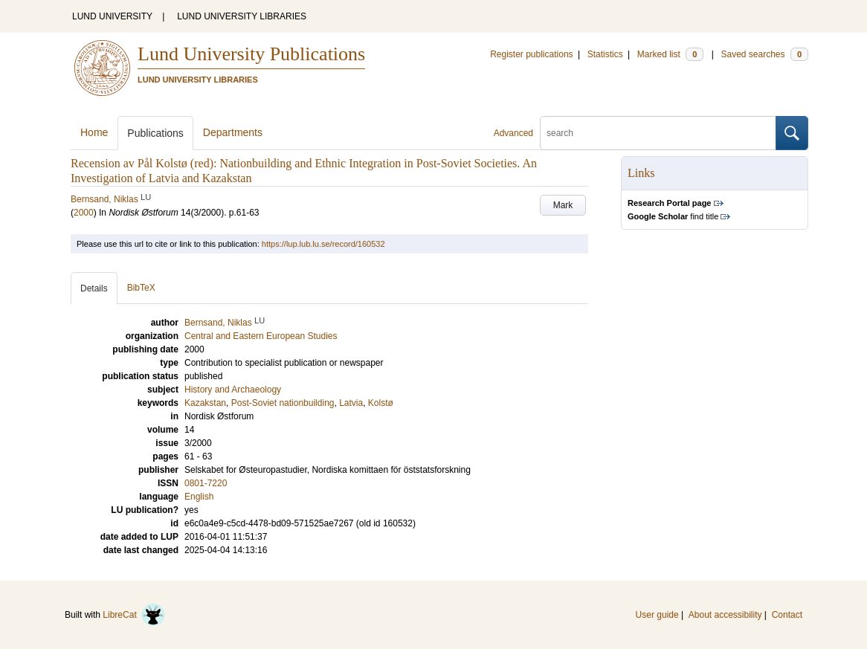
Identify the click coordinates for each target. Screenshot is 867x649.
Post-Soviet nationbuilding (283, 403)
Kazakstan (205, 403)
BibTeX (141, 287)
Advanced (513, 133)
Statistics (605, 54)
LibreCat (134, 615)
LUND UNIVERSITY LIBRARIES (241, 16)
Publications (155, 133)
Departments (232, 132)
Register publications (531, 54)
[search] (658, 133)
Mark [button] (563, 205)
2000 (84, 212)
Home (94, 132)
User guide (657, 615)
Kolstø (380, 403)
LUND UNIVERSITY (112, 16)
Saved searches (764, 54)
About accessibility (725, 615)
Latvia (351, 403)
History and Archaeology (232, 389)
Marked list (670, 54)
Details (94, 288)
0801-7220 (205, 483)
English (198, 496)
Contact (787, 615)
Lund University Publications (251, 54)
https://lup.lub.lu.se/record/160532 (323, 243)
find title (673, 216)
